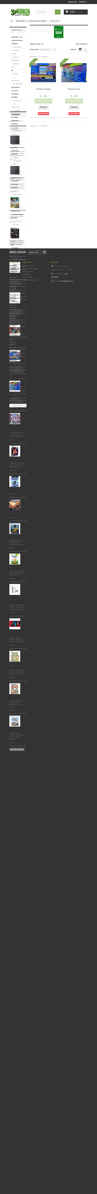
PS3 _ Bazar (17, 171)
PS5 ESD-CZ (17, 368)
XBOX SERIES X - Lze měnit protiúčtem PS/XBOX (17, 380)
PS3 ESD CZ (17, 174)
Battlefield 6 (13, 843)
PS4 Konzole (17, 194)
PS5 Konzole (17, 372)
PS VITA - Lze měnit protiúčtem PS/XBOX (17, 214)
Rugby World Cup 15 (16, 873)
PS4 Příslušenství (15, 199)
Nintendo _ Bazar (15, 65)
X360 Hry (16, 281)
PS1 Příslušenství (15, 105)
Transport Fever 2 (15, 1036)
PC (12, 70)
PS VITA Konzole (15, 226)
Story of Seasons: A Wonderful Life (16, 972)
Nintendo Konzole (15, 52)
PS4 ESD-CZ (17, 208)
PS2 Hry (16, 127)
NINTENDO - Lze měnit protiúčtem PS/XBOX (17, 40)
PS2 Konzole (17, 131)
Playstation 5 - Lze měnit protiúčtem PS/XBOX (16, 343)
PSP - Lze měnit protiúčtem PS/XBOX (16, 248)
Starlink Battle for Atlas (17, 517)
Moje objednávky (28, 1084)
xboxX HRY (17, 388)
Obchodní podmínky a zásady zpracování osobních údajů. (16, 422)
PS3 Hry (16, 157)
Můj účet (27, 1080)
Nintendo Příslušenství (15, 58)
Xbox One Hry (17, 311)
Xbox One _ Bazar (16, 330)
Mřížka (80, 50)
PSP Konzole (17, 258)
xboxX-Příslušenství (15, 397)
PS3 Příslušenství (15, 165)
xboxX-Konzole (18, 392)
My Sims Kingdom (16, 1003)
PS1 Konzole (17, 100)
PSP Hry (16, 254)
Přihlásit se (83, 2)
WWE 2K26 (13, 765)
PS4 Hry (16, 191)
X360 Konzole (17, 285)
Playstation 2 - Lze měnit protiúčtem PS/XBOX (16, 119)
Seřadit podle (34, 49)
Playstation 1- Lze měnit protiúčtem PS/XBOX (16, 92)
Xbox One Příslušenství (15, 323)
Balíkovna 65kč (14, 612)
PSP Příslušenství (15, 263)
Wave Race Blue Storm (17, 796)
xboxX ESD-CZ (18, 405)
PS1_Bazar (16, 110)
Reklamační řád (14, 426)
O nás (11, 428)
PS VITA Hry (17, 221)
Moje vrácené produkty (30, 1086)
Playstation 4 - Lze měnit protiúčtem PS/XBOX (16, 182)
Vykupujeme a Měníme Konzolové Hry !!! (17, 646)
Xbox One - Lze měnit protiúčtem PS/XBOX (17, 305)
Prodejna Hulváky (15, 670)
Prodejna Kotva (15, 701)
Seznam (85, 50)
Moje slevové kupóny (30, 1098)
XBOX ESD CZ (18, 298)
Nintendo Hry (17, 47)
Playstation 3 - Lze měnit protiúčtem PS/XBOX (16, 149)
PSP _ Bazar (17, 268)
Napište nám (73, 2)
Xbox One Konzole (15, 316)
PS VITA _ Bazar (15, 239)
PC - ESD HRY (18, 84)
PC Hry (15, 74)
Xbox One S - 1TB (16, 582)
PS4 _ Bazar (17, 204)
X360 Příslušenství (15, 289)
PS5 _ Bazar (17, 365)
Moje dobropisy (28, 1089)
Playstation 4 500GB (16, 454)
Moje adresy (27, 1092)
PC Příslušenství (15, 78)
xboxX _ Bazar (17, 402)
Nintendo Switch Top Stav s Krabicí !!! (16, 939)
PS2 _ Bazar (17, 141)
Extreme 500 (14, 819)
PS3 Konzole (17, 161)
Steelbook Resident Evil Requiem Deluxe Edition (16, 549)
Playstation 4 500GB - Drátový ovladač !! (17, 485)
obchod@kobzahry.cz (66, 1099)
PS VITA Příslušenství (15, 232)
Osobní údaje (27, 1095)
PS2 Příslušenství (15, 135)
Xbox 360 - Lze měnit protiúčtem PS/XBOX (17, 275)
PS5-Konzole (17, 355)
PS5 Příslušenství (15, 360)
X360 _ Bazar (17, 295)
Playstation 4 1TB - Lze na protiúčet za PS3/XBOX (17, 906)
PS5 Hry (16, 352)
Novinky (15, 435)
